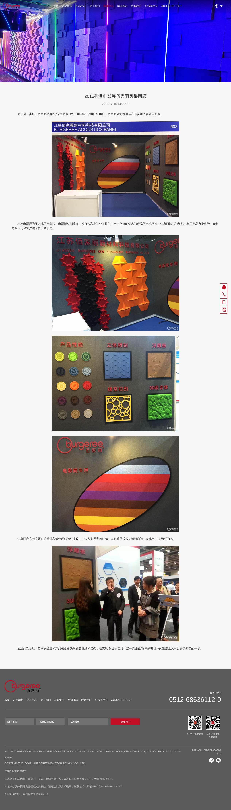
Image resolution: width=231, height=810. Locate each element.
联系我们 (136, 6)
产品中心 (81, 6)
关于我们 (95, 6)
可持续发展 (151, 6)
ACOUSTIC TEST (171, 6)
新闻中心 (108, 6)
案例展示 (122, 6)
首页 (55, 6)
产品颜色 (67, 6)
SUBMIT (125, 721)
